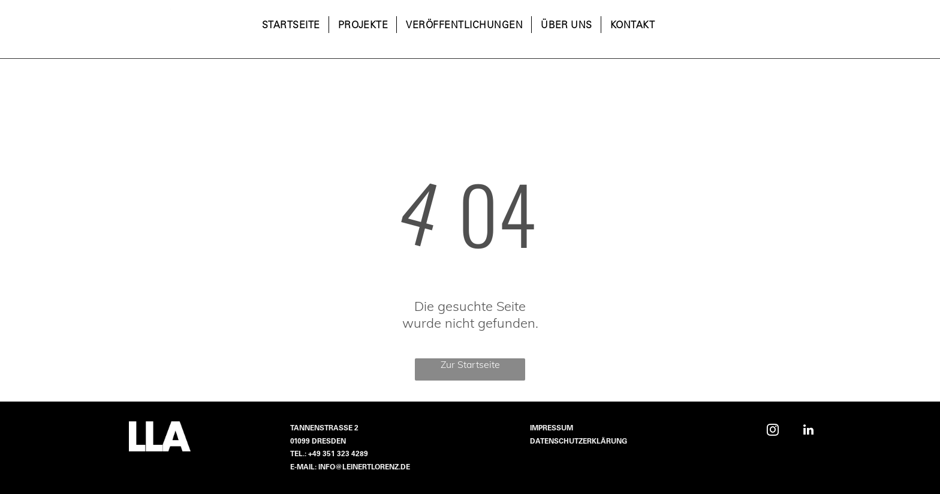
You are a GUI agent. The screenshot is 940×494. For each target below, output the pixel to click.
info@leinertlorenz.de (364, 467)
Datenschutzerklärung (578, 441)
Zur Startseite (470, 364)
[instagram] (773, 431)
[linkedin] (808, 431)
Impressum (551, 428)
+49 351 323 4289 (338, 454)
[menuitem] (291, 25)
